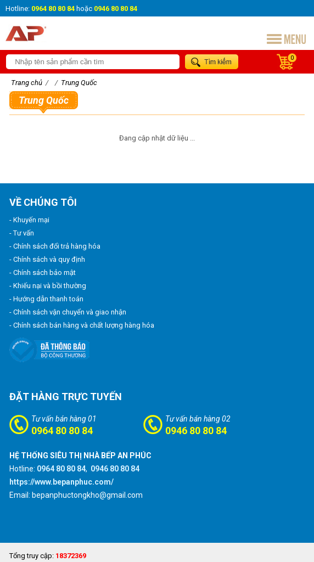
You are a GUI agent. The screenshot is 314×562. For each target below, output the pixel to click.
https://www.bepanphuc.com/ (61, 481)
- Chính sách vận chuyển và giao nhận (67, 312)
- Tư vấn (21, 233)
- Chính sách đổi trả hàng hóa (54, 246)
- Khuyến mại (29, 220)
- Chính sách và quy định (47, 259)
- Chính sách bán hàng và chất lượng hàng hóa (81, 325)
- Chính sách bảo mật (42, 272)
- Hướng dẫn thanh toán (46, 299)
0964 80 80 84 (62, 430)
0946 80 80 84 (196, 430)
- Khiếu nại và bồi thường (47, 286)
